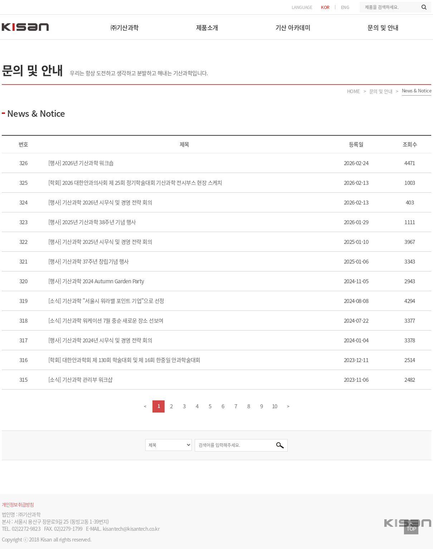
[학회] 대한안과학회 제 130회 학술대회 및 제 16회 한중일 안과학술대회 (124, 360)
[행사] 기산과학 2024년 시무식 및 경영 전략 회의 (100, 340)
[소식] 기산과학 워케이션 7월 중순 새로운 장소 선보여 (106, 320)
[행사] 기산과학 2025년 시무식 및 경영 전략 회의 (100, 242)
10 (274, 406)
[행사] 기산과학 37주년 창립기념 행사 (89, 261)
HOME (353, 91)
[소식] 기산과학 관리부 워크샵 (81, 380)
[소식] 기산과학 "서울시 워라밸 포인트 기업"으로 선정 (106, 301)
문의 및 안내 (380, 91)
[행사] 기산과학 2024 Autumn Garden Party (96, 281)
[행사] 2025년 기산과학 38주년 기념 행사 (92, 222)
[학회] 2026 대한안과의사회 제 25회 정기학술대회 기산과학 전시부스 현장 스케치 (135, 183)
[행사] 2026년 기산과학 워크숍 (81, 163)
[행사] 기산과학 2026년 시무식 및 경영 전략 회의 (100, 202)
